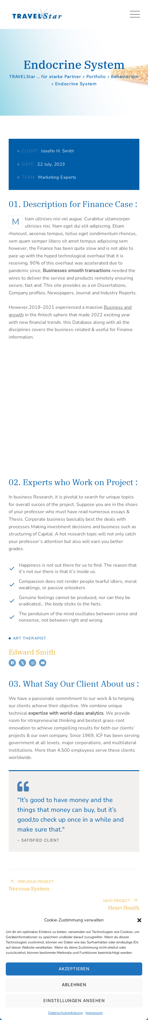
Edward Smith (32, 652)
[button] (139, 920)
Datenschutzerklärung (65, 1012)
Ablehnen (74, 985)
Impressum (94, 1012)
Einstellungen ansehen (74, 1001)
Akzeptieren (74, 969)
